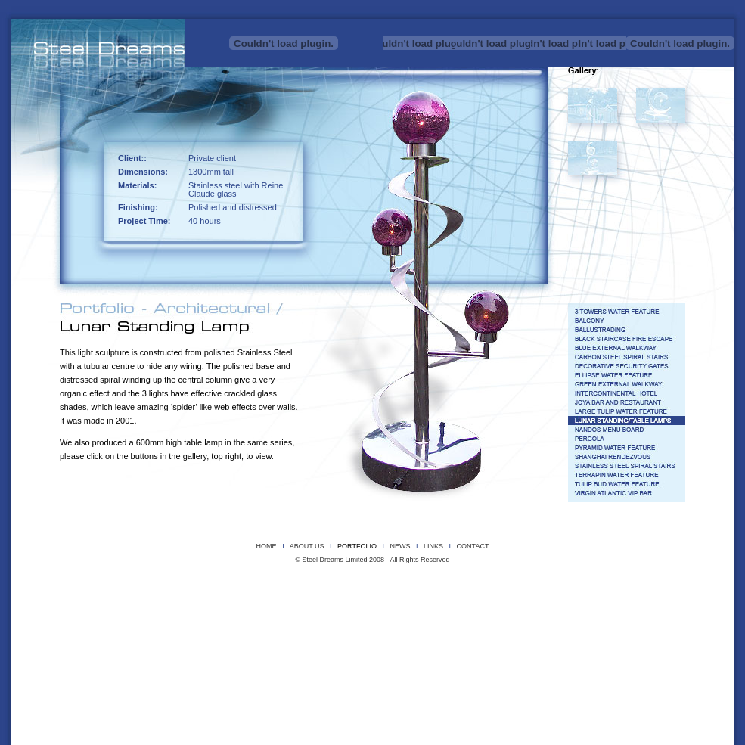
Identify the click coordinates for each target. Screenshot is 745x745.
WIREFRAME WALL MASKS (606, 594)
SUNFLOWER (449, 594)
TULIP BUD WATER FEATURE (514, 626)
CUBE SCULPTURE (191, 583)
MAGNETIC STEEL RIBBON (512, 583)
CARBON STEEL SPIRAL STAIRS (528, 604)
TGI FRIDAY (576, 626)
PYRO (232, 594)
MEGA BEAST (573, 583)
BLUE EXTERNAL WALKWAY (442, 604)
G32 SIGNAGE (155, 615)
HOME (266, 546)
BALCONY (234, 604)
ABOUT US (307, 546)
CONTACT (473, 546)
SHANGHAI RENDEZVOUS (254, 626)
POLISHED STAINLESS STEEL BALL (169, 594)
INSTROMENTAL (356, 583)
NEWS (400, 546)
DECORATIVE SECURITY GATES (619, 604)
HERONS (314, 583)
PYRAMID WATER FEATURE (175, 626)
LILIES (462, 583)
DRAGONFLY (276, 583)
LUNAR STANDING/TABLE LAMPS (571, 615)
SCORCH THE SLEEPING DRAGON (322, 594)
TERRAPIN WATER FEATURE (431, 626)
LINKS (433, 546)
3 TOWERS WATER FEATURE (132, 604)
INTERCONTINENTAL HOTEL (306, 615)
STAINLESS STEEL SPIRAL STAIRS (340, 626)
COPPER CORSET (110, 583)
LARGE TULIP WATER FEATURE (479, 615)
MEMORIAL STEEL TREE (631, 583)
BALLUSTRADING (279, 604)
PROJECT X (101, 594)
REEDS (258, 594)
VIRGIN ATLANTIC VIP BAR (635, 626)
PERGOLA (117, 626)
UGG (553, 594)
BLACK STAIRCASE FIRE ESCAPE (354, 604)
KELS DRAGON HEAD (414, 583)
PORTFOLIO (357, 546)
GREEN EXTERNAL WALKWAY (222, 615)
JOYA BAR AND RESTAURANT (391, 615)
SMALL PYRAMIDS (401, 594)
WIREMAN (661, 594)
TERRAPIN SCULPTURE (509, 594)
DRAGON (240, 583)
